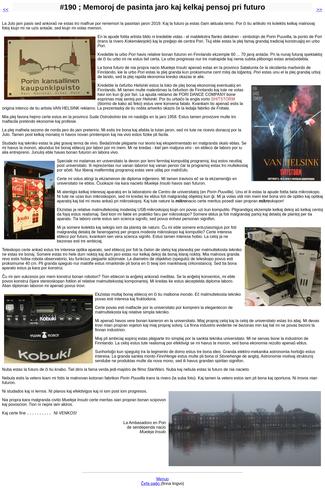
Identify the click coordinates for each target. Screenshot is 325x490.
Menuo (162, 479)
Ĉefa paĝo (151, 483)
